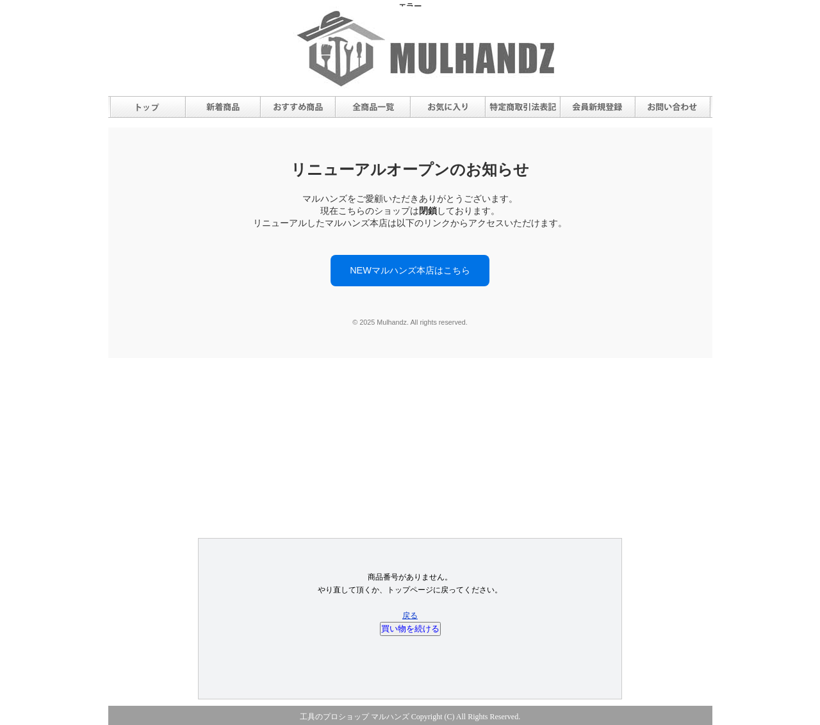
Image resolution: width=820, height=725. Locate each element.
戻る (410, 615)
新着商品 (223, 107)
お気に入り (448, 107)
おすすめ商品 (298, 107)
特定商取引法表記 (523, 107)
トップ (148, 107)
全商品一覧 (373, 107)
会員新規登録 (598, 107)
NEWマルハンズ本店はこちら (410, 270)
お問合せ (673, 107)
